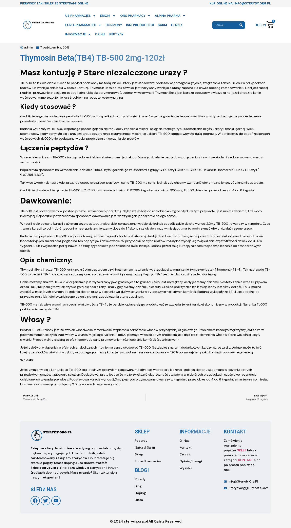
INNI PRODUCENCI (140, 25)
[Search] (241, 25)
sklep (142, 432)
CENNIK (176, 25)
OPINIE (100, 34)
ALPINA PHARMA (170, 15)
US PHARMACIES (80, 15)
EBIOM (107, 15)
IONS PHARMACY (135, 15)
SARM (162, 25)
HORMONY (113, 25)
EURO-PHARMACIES (83, 25)
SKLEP (241, 450)
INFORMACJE (78, 34)
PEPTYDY (116, 34)
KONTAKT (245, 460)
